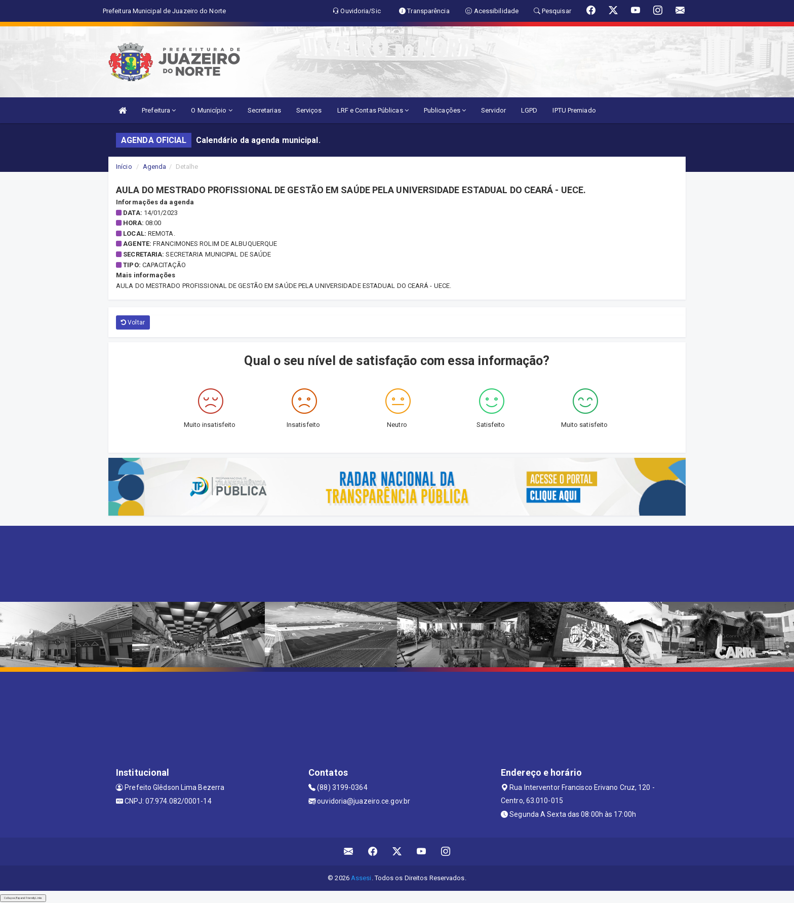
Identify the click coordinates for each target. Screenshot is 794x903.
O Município (211, 110)
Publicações (445, 110)
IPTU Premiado (574, 110)
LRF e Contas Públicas (373, 110)
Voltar (133, 322)
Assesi (361, 878)
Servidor (493, 110)
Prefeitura (159, 110)
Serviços (309, 110)
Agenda (155, 166)
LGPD (529, 110)
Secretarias (264, 110)
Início (124, 166)
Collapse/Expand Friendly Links (23, 897)
